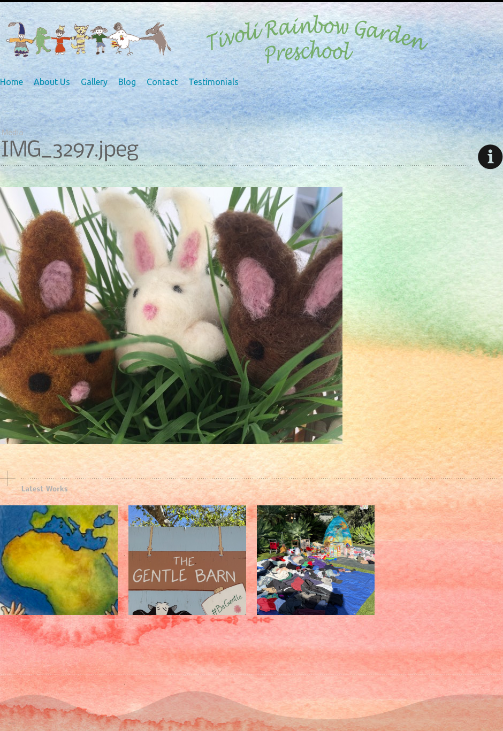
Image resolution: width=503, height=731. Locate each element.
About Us (52, 82)
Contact (162, 82)
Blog (127, 82)
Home (11, 82)
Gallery (94, 82)
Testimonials (213, 82)
